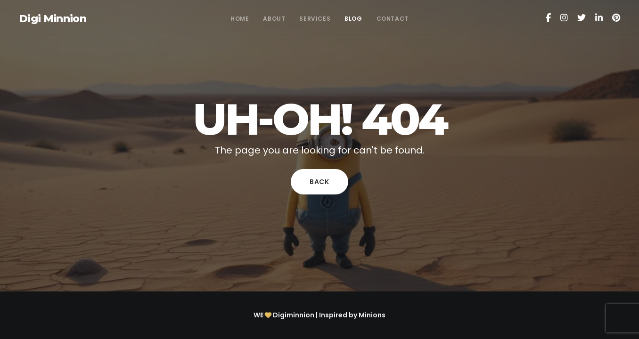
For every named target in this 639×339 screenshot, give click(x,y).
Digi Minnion (52, 18)
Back (319, 181)
